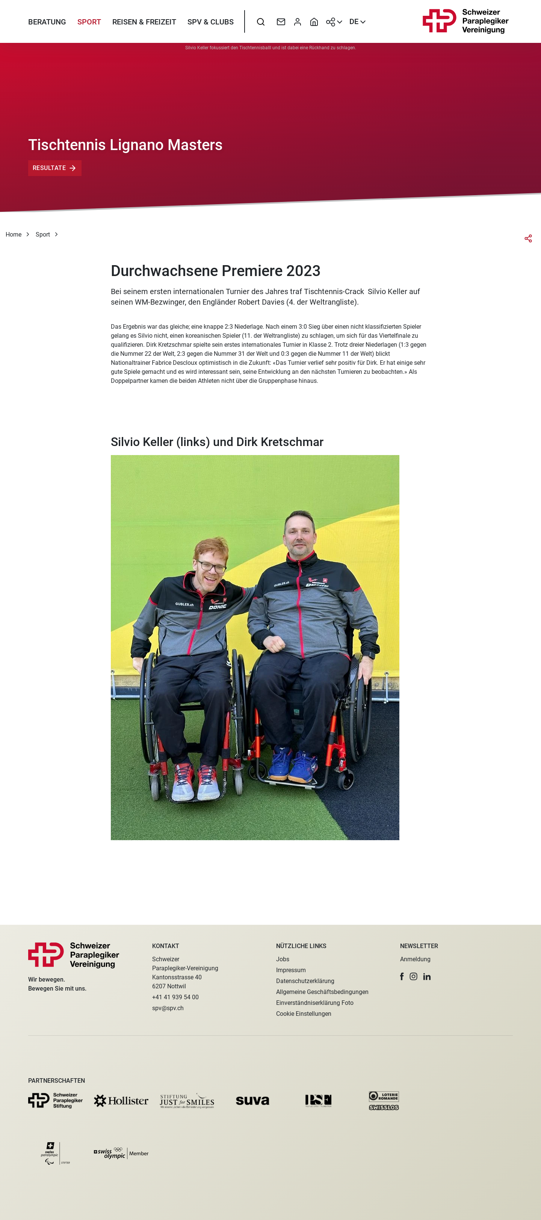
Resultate (49, 174)
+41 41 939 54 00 (175, 997)
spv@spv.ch (168, 1008)
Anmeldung (415, 959)
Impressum (291, 970)
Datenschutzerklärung (305, 981)
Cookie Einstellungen (303, 1013)
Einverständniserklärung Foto (315, 1002)
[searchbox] (261, 24)
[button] (402, 976)
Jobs (282, 959)
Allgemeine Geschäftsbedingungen (322, 991)
